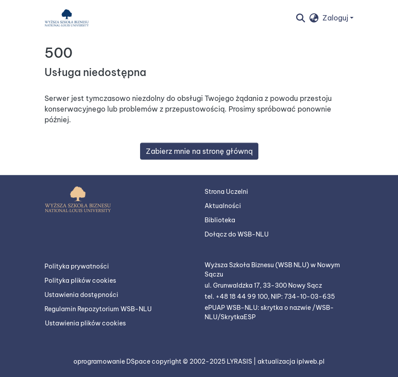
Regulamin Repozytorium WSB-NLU (98, 309)
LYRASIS (240, 361)
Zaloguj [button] (336, 17)
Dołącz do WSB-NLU (237, 234)
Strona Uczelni (226, 192)
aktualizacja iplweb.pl (291, 361)
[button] (66, 18)
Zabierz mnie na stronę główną (199, 151)
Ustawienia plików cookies (85, 323)
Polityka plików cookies (80, 281)
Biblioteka (220, 220)
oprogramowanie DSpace (112, 361)
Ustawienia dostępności (81, 295)
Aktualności (223, 206)
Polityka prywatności (76, 266)
